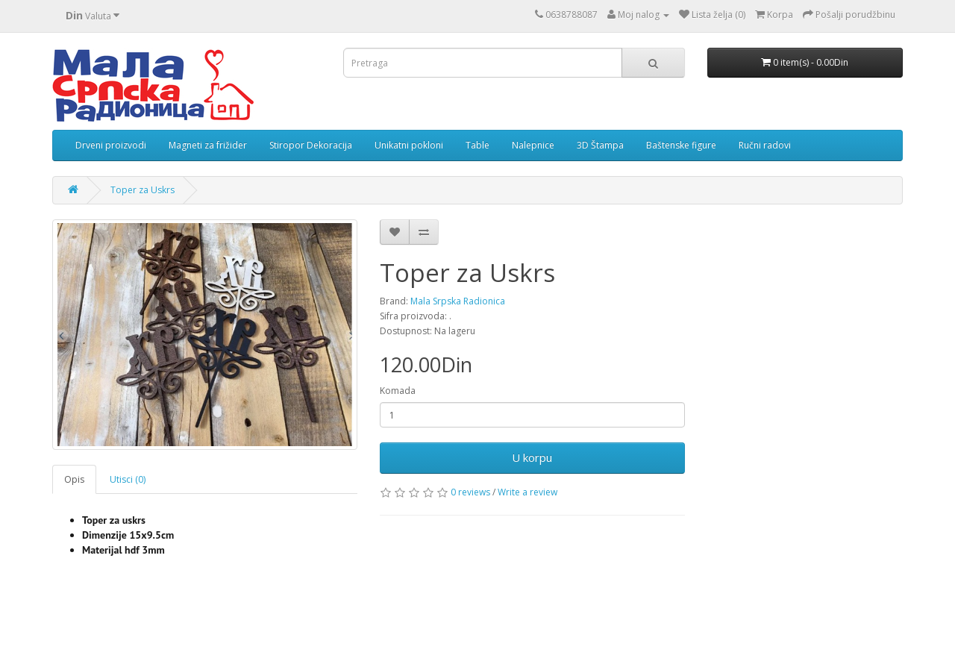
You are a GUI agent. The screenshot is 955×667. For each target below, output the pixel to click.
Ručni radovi (765, 145)
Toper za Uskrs (142, 190)
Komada (398, 390)
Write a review (527, 492)
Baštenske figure (681, 145)
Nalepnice (533, 145)
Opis (74, 479)
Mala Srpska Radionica (457, 301)
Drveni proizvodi (110, 145)
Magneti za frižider (208, 145)
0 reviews (470, 492)
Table (477, 145)
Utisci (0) (127, 479)
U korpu (532, 457)
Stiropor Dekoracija (310, 145)
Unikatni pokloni (409, 145)
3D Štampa (600, 145)
